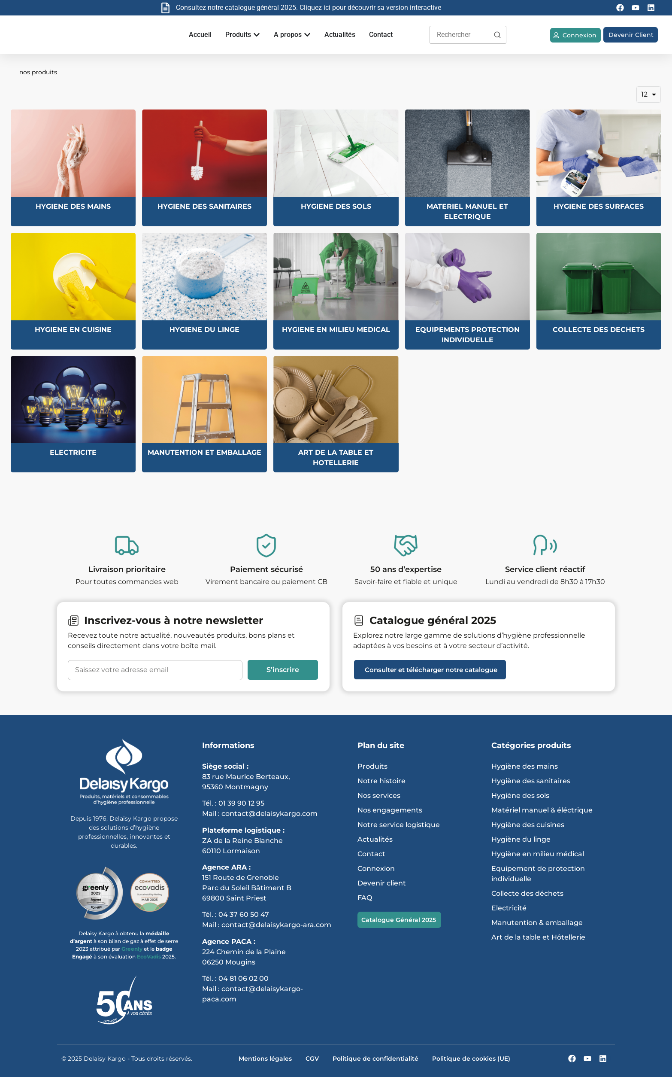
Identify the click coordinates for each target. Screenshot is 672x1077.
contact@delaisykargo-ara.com (276, 925)
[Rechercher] (497, 34)
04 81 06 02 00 (243, 978)
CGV (312, 1058)
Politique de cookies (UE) (471, 1058)
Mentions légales (265, 1058)
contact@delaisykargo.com (269, 813)
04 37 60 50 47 (243, 914)
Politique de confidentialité (375, 1058)
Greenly (132, 949)
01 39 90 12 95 (241, 803)
